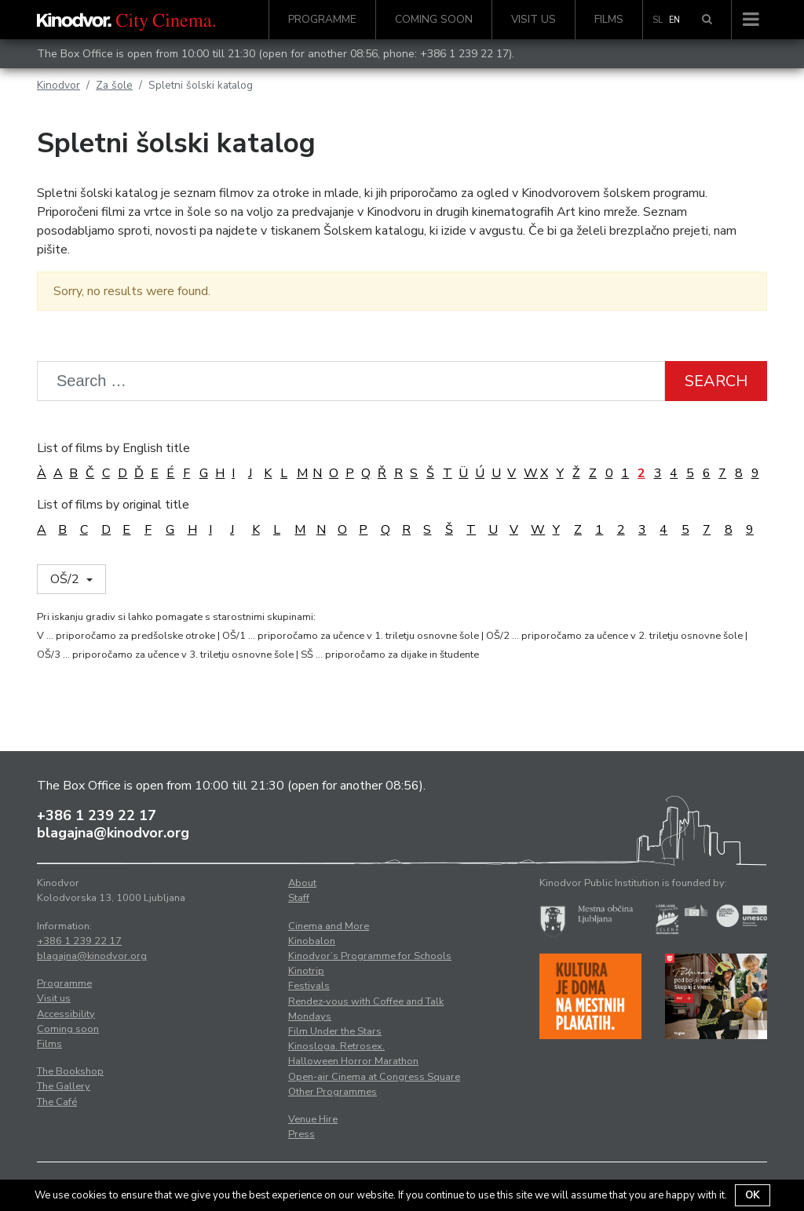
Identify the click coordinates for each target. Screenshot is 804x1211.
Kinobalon (311, 941)
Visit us (533, 19)
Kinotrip (306, 971)
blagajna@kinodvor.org (113, 832)
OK (752, 1195)
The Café (57, 1102)
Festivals (309, 986)
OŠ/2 (66, 579)
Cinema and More (328, 926)
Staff (298, 898)
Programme (322, 19)
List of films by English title (113, 448)
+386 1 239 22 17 (464, 53)
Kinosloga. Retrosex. (336, 1046)
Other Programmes (332, 1092)
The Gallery (63, 1086)
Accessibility (66, 1014)
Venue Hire (313, 1119)
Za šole (114, 85)
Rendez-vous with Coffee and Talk (366, 1001)
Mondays (309, 1016)
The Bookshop (70, 1071)
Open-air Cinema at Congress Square (374, 1077)
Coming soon (434, 19)
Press (301, 1134)
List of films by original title (113, 504)
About (302, 883)
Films (608, 19)
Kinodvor (58, 85)
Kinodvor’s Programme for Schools (369, 956)
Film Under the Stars (335, 1031)
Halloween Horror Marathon (353, 1061)
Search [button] (716, 381)
